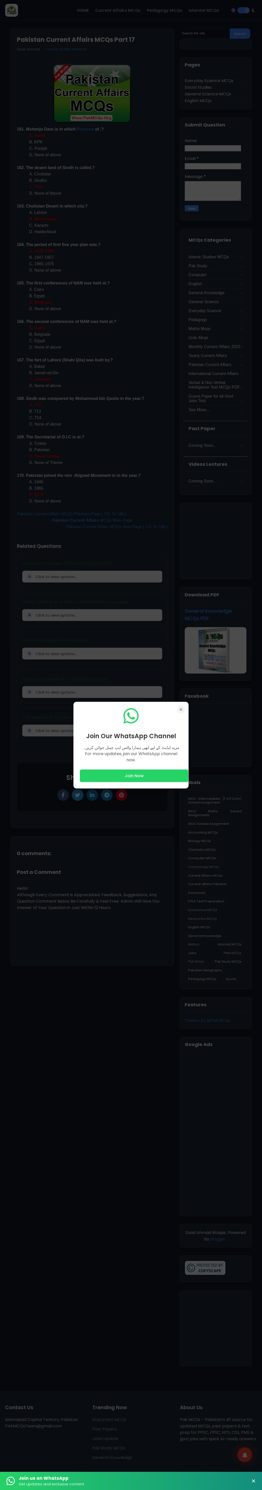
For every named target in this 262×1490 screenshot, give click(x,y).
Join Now (134, 776)
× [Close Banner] (254, 1481)
